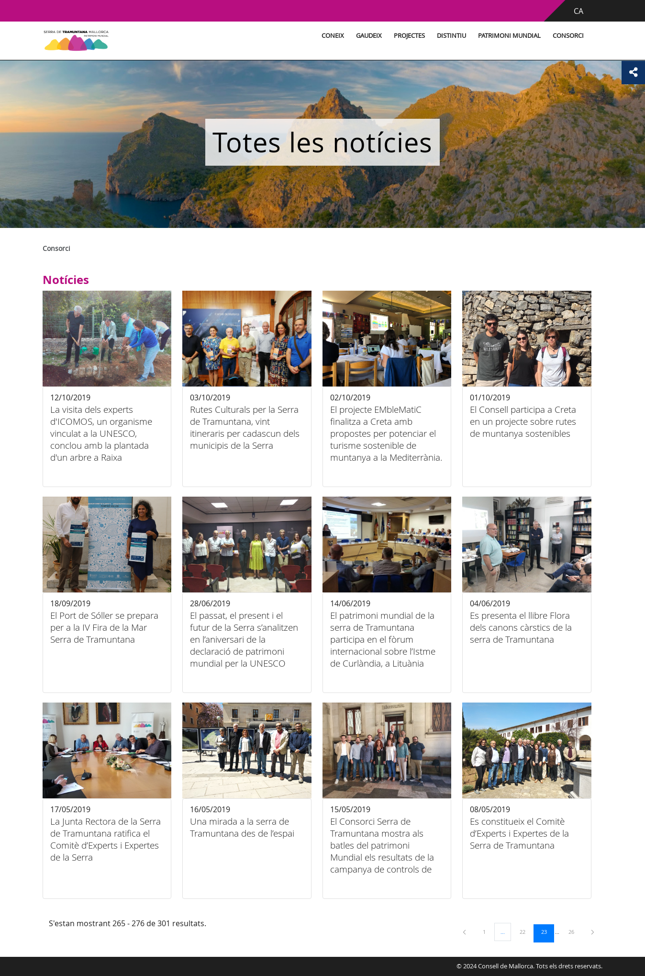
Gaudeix (352, 36)
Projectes (392, 36)
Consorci (551, 36)
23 (547, 931)
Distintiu (434, 36)
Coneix (315, 36)
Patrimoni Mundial (492, 36)
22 (526, 931)
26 (574, 931)
